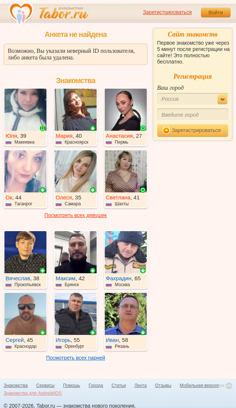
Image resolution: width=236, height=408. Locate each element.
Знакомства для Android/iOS (33, 393)
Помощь (71, 385)
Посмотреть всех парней (75, 358)
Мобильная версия (199, 385)
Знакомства (16, 385)
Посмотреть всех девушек (76, 215)
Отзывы (163, 385)
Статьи (119, 385)
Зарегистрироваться (167, 12)
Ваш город (170, 88)
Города (95, 385)
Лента (140, 385)
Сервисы (45, 385)
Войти (215, 13)
